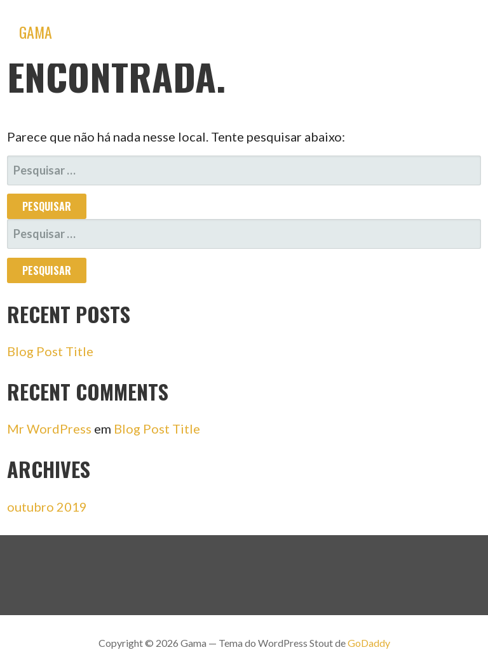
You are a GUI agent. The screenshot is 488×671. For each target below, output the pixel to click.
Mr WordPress (49, 428)
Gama (35, 31)
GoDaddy (369, 643)
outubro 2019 (47, 506)
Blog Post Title (50, 351)
